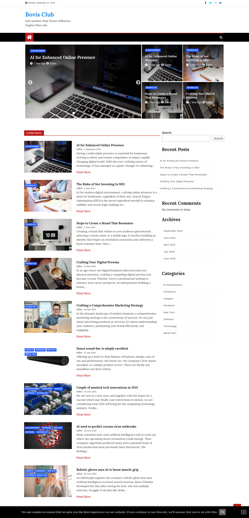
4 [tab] (88, 113)
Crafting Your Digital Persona (98, 262)
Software (29, 393)
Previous (29, 81)
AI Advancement (38, 51)
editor (51, 63)
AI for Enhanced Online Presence (62, 57)
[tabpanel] (83, 81)
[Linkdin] (220, 3)
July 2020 (168, 251)
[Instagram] (216, 3)
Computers (47, 389)
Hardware (40, 350)
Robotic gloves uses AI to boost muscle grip (108, 470)
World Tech (30, 354)
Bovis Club (39, 14)
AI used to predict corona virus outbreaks (106, 426)
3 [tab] (83, 113)
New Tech (51, 350)
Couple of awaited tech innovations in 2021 (107, 387)
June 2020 (168, 258)
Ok (222, 512)
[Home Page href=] (29, 37)
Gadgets (29, 350)
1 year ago (38, 63)
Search (167, 132)
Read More (84, 172)
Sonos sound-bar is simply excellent (102, 348)
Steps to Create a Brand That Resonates (161, 95)
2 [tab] (78, 113)
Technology (192, 50)
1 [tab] (73, 113)
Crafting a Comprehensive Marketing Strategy (110, 305)
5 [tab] (92, 113)
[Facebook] (206, 3)
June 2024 (168, 237)
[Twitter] (210, 3)
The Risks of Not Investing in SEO (197, 58)
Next (137, 81)
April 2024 (168, 244)
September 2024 (172, 230)
